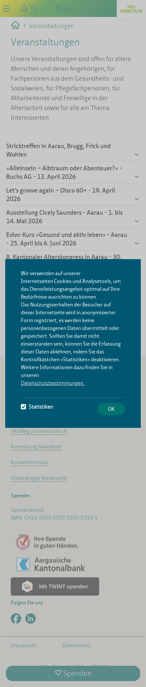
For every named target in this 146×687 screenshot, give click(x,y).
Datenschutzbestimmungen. (53, 383)
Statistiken (37, 406)
